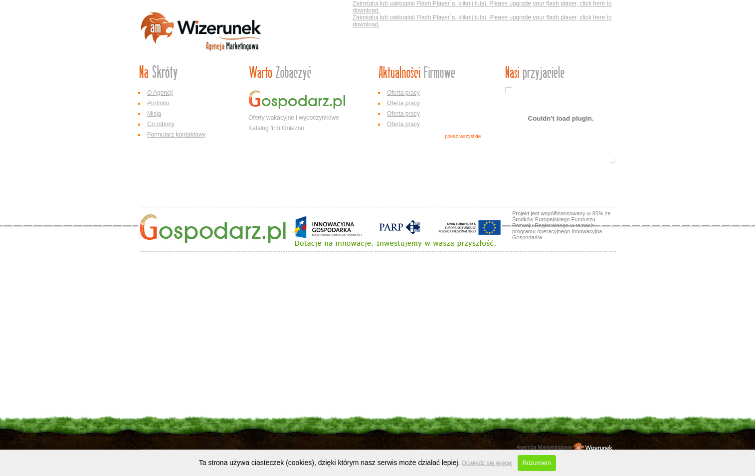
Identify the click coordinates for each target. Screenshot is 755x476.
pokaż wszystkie (463, 136)
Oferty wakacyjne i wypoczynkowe (293, 117)
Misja (154, 113)
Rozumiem (537, 463)
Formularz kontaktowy (176, 134)
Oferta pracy (403, 92)
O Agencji (160, 92)
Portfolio (158, 103)
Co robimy (161, 124)
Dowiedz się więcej (487, 463)
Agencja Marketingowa (544, 447)
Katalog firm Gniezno (276, 128)
